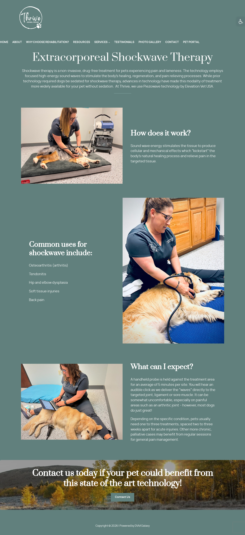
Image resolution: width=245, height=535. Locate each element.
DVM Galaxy (142, 525)
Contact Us (122, 497)
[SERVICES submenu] (109, 42)
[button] (241, 21)
